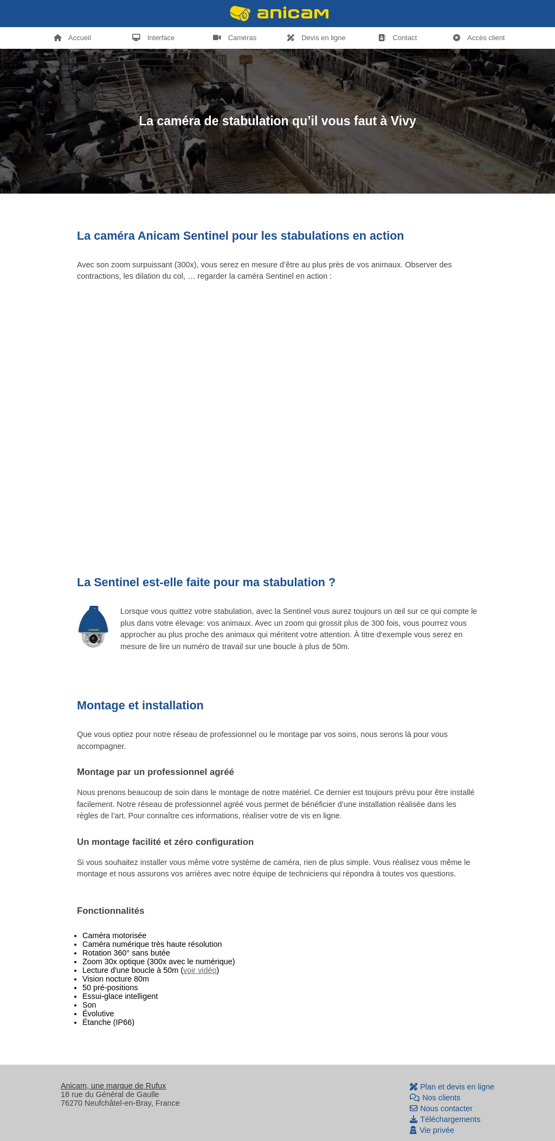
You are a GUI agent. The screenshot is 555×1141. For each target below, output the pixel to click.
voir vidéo (200, 970)
